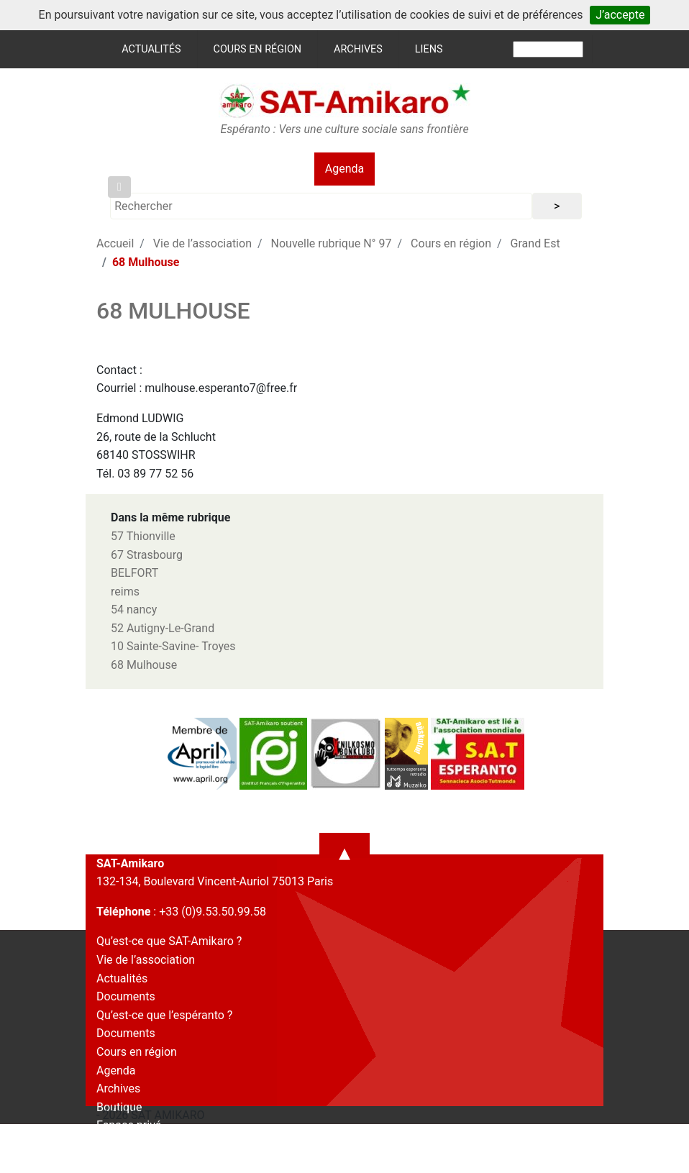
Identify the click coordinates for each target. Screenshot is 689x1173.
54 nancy (134, 609)
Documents (125, 996)
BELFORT (134, 573)
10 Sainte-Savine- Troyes (173, 646)
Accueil (115, 243)
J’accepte (620, 15)
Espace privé (128, 1125)
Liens (429, 49)
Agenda (344, 168)
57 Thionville (143, 536)
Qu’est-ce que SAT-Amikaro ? (169, 941)
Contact (116, 1144)
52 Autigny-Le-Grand (162, 628)
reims (125, 591)
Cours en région (258, 49)
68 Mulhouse (144, 665)
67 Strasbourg (147, 555)
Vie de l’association (202, 243)
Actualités (151, 49)
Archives (358, 49)
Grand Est (535, 243)
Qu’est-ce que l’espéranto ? (164, 1015)
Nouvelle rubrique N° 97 (331, 243)
